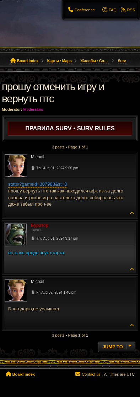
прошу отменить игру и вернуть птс (53, 92)
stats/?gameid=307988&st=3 (37, 184)
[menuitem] (81, 10)
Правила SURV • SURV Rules (70, 128)
